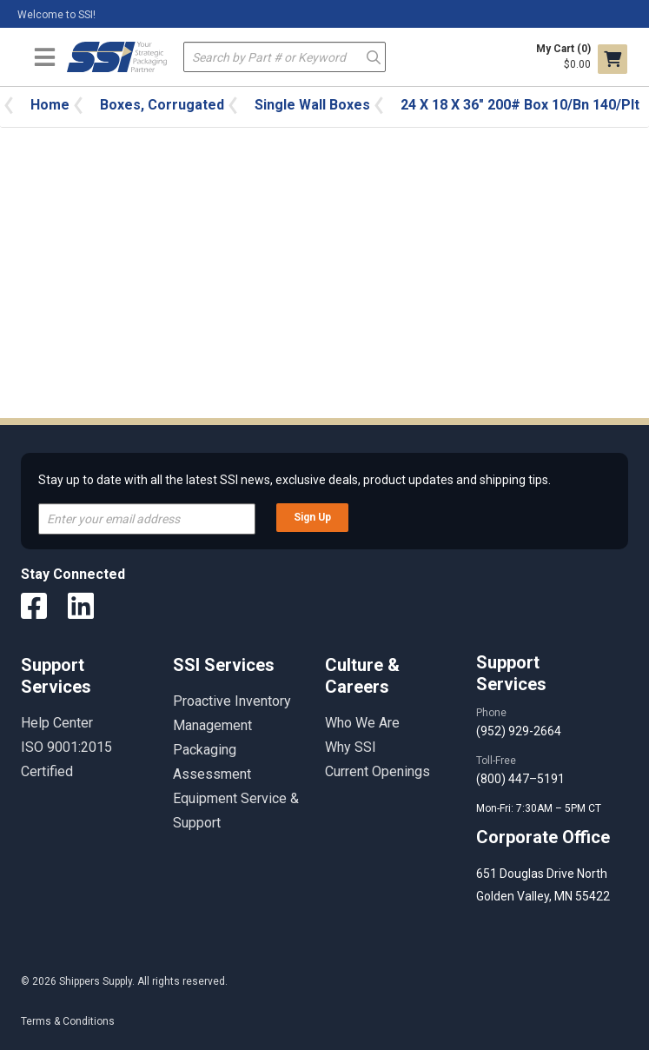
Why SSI (350, 747)
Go (373, 56)
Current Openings (377, 771)
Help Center (57, 722)
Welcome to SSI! (56, 15)
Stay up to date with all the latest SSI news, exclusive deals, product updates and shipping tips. (294, 480)
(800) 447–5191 (520, 779)
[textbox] (284, 57)
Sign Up (312, 517)
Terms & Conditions (68, 1021)
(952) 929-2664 (518, 731)
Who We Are (362, 722)
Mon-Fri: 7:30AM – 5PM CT (540, 808)
